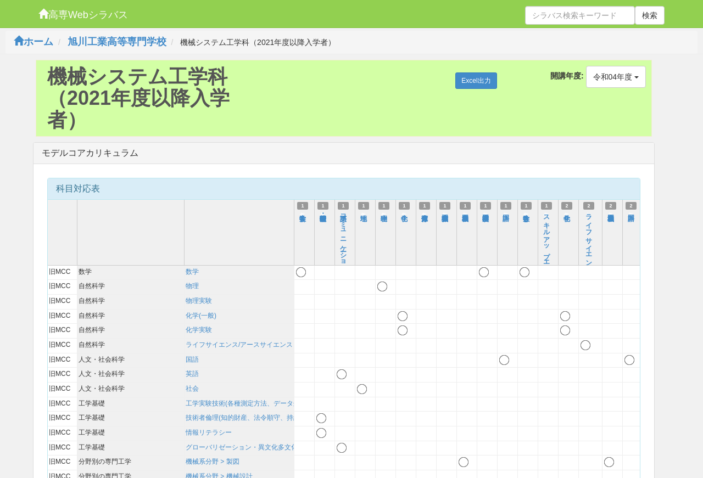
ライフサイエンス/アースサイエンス (239, 344)
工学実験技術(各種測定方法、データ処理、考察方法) (264, 403)
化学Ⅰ (404, 213)
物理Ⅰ (384, 213)
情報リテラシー (209, 432)
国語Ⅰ (506, 213)
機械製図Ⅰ (465, 213)
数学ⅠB (526, 217)
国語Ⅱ (631, 213)
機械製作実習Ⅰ (445, 213)
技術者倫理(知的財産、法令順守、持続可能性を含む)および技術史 (283, 417)
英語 (192, 374)
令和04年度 (616, 76)
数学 (192, 271)
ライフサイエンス (589, 240)
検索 (649, 15)
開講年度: (567, 75)
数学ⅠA (302, 217)
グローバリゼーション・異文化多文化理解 (248, 447)
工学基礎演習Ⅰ (485, 213)
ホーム (33, 41)
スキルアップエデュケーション (546, 260)
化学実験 (199, 330)
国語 (192, 359)
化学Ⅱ (567, 213)
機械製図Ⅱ (611, 213)
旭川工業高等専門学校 (117, 41)
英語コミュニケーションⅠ (343, 244)
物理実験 (199, 301)
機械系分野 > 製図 (212, 461)
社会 (192, 388)
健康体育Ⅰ (424, 213)
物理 (192, 286)
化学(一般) (201, 315)
